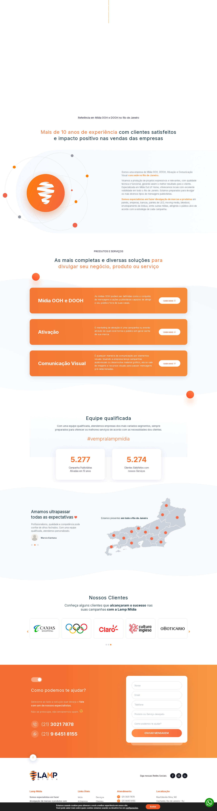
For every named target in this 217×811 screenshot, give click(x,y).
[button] (173, 7)
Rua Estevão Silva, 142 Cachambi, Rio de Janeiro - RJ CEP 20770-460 (170, 801)
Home (93, 7)
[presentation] (106, 644)
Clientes (149, 7)
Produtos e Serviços (128, 7)
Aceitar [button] (153, 807)
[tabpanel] (44, 628)
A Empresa (106, 7)
